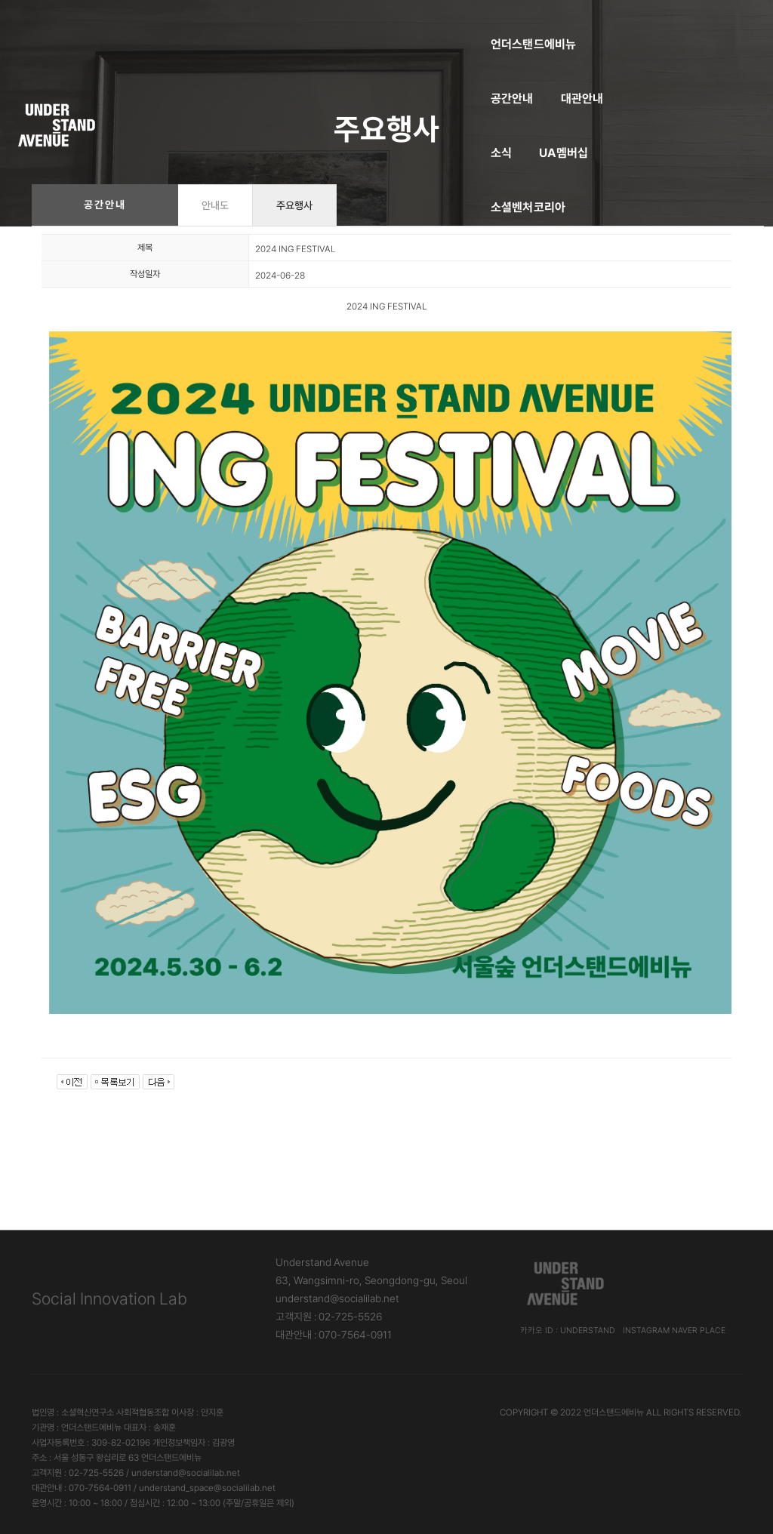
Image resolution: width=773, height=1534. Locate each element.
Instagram (646, 1330)
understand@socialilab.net (337, 1298)
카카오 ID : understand (567, 1330)
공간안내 (293, 27)
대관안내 (363, 27)
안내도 (215, 205)
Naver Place (698, 1330)
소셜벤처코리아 (575, 27)
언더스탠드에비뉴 (202, 27)
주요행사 (294, 205)
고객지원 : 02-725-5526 (329, 1317)
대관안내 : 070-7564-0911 (334, 1335)
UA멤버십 (485, 27)
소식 (422, 27)
